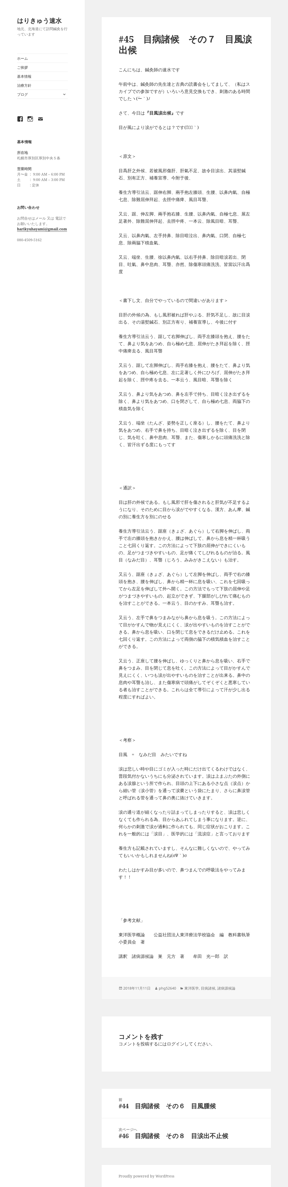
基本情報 (24, 76)
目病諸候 (208, 988)
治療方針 (24, 85)
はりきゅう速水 (39, 20)
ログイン (175, 1044)
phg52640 (167, 988)
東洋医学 (191, 988)
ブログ (22, 94)
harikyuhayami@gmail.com (42, 229)
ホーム (22, 58)
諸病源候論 (226, 988)
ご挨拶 (22, 67)
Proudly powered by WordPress (146, 1176)
